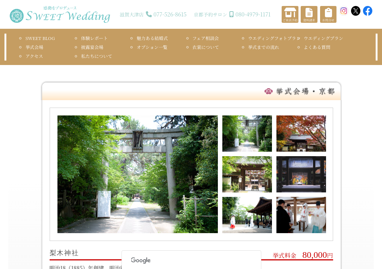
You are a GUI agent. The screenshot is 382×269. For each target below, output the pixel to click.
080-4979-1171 (252, 14)
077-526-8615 (170, 14)
